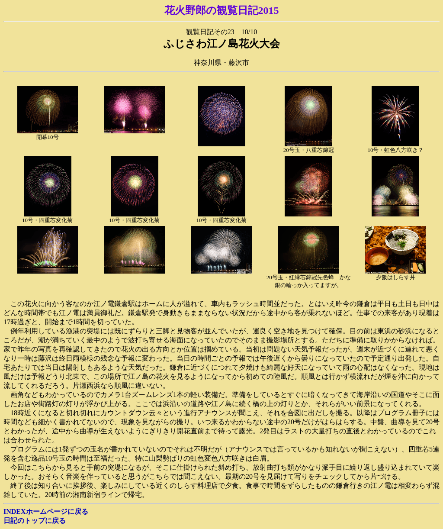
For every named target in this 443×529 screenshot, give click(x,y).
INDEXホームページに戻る (45, 511)
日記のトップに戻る (34, 520)
